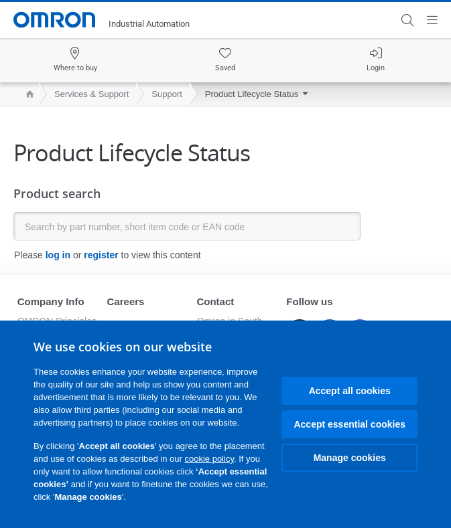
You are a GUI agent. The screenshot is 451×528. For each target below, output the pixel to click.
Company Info (50, 301)
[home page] (26, 94)
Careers (126, 301)
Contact (215, 301)
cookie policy (208, 459)
